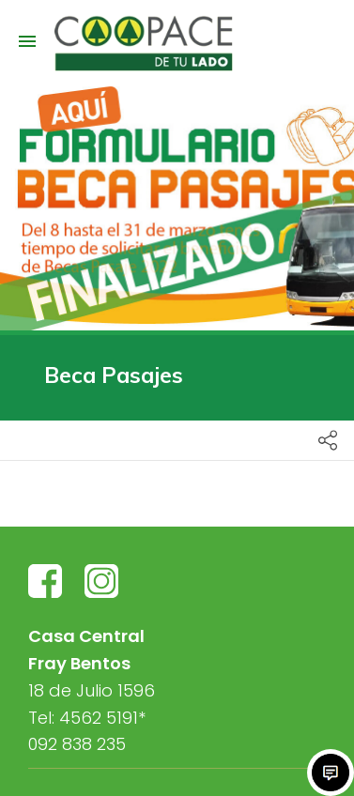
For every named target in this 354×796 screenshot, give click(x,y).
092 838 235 (77, 744)
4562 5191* (102, 717)
